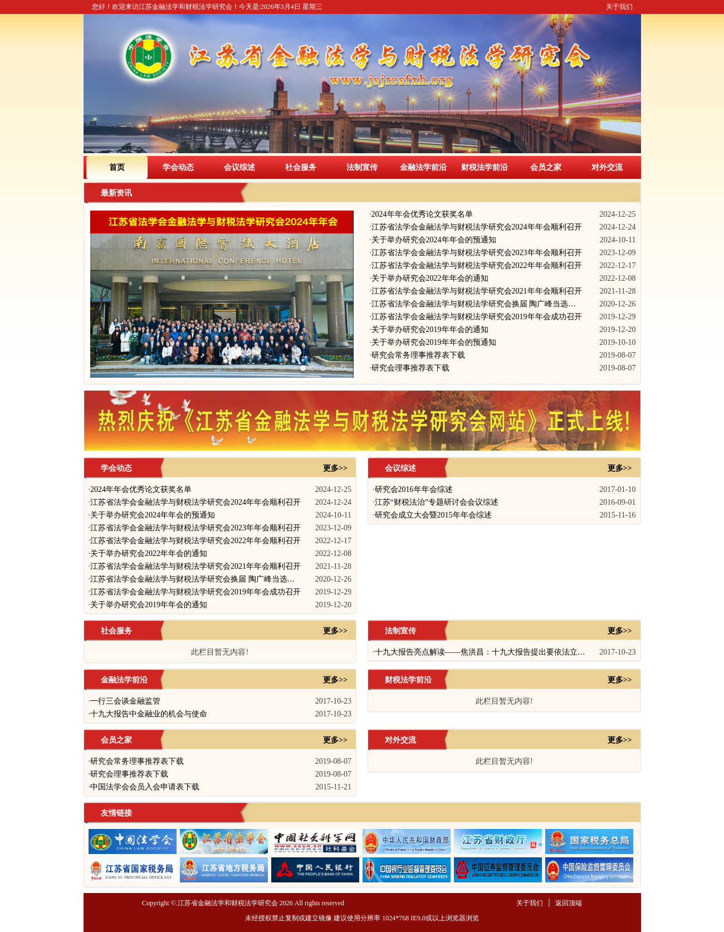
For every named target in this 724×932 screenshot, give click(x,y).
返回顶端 (568, 903)
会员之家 (545, 167)
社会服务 (300, 167)
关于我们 (619, 7)
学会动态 (178, 167)
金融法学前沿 (423, 167)
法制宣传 (362, 167)
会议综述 (239, 167)
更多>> (335, 468)
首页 (117, 167)
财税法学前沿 (484, 167)
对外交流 (607, 167)
